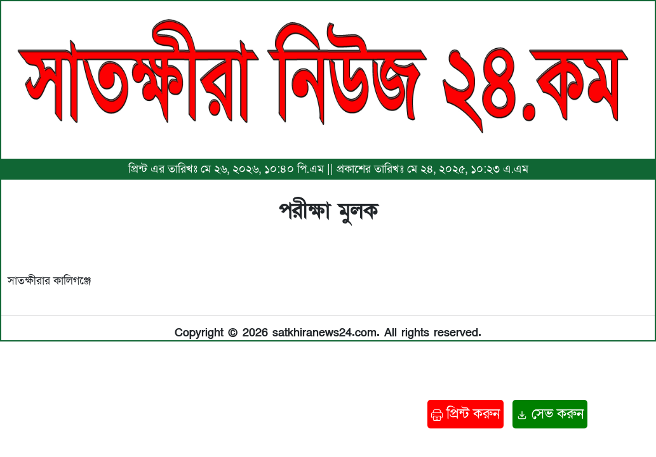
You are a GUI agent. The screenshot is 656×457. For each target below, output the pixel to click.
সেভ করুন (550, 414)
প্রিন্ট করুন (465, 414)
